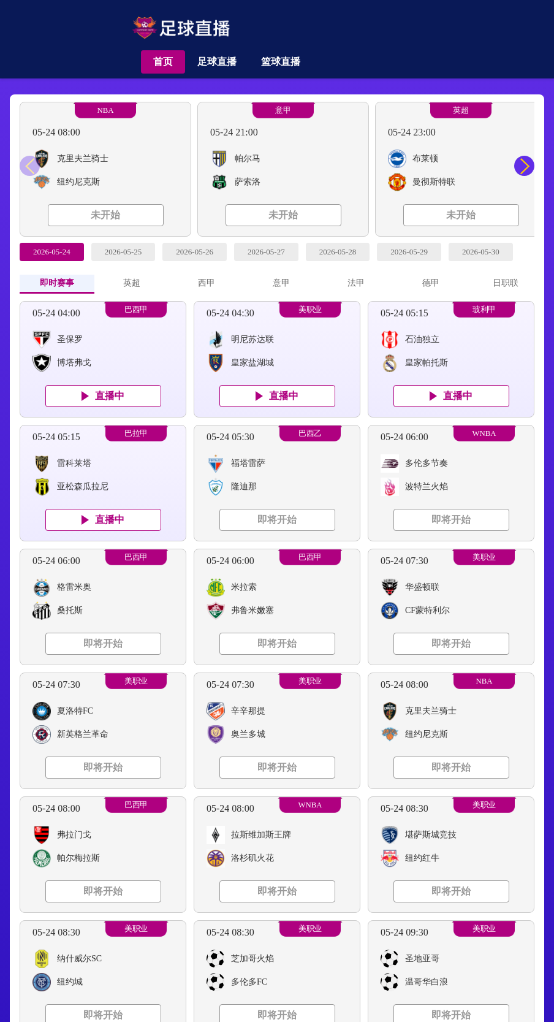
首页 (163, 61)
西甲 (206, 283)
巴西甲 (136, 309)
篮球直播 (280, 61)
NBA (105, 110)
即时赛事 (57, 283)
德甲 (430, 283)
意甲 (283, 110)
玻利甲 (484, 309)
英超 (461, 110)
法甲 (356, 283)
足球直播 (217, 61)
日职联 (505, 283)
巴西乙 (310, 433)
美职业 (310, 309)
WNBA (484, 433)
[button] (524, 166)
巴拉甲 (136, 433)
